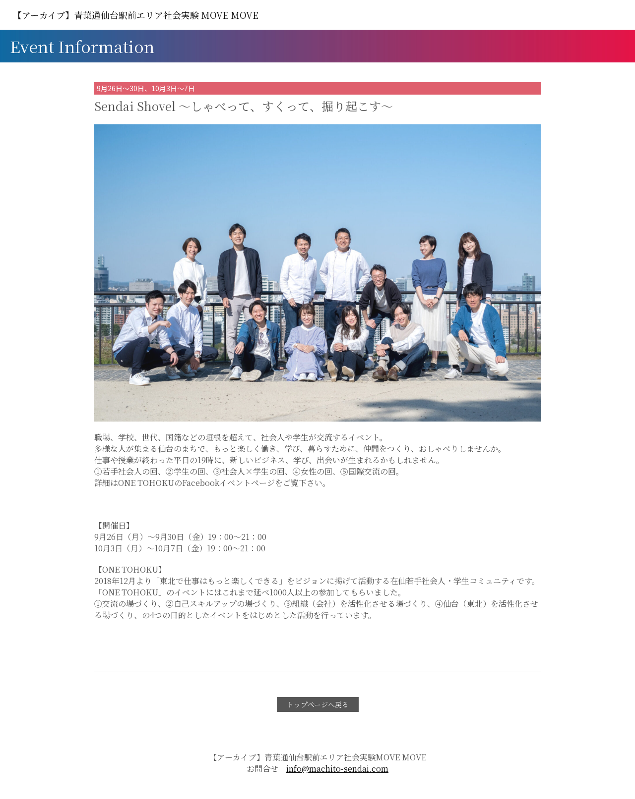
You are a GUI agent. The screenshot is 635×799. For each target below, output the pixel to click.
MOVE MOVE (135, 14)
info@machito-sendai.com (337, 768)
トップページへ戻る (318, 704)
